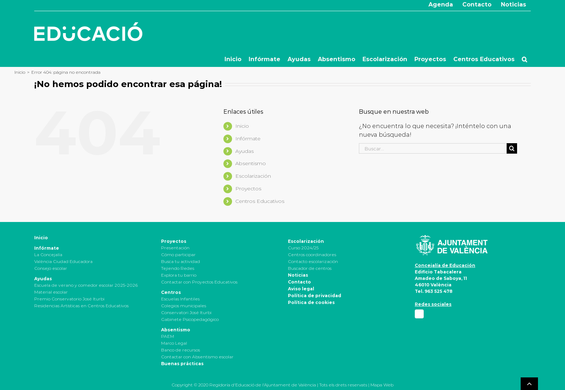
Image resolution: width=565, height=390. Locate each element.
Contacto (299, 282)
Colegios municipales (183, 305)
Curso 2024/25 (303, 247)
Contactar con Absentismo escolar (197, 356)
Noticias (298, 275)
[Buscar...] (433, 148)
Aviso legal (301, 288)
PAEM (167, 336)
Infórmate (248, 138)
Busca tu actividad (180, 261)
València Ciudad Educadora (63, 261)
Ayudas (244, 151)
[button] (524, 59)
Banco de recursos (180, 350)
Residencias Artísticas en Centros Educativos (81, 305)
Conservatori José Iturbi (186, 312)
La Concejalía (48, 254)
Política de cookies (311, 302)
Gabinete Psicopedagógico (190, 319)
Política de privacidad (314, 295)
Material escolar (51, 292)
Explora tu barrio (178, 275)
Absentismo (250, 163)
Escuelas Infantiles (180, 298)
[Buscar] (512, 148)
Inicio (242, 126)
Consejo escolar (50, 268)
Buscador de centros (310, 268)
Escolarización (253, 176)
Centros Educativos (259, 201)
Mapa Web (381, 384)
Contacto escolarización (313, 261)
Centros (171, 292)
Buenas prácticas (182, 363)
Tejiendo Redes (177, 268)
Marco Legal (174, 343)
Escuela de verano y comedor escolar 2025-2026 (86, 285)
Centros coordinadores (312, 254)
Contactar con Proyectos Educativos (199, 282)
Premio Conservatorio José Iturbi (69, 298)
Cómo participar (178, 254)
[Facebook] (419, 313)
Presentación (175, 247)
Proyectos (248, 188)
